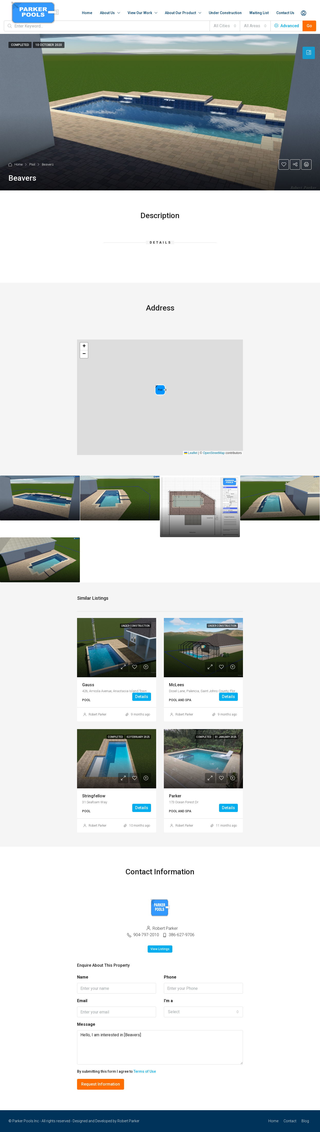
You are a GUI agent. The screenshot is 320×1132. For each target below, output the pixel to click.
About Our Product (180, 13)
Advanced (286, 25)
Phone (170, 977)
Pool (32, 164)
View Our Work (140, 13)
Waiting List (259, 13)
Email (82, 1000)
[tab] (309, 53)
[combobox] (225, 26)
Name (82, 977)
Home (87, 13)
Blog (305, 1121)
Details (141, 696)
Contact (290, 1121)
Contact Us (285, 13)
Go (309, 25)
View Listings (160, 949)
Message (86, 1024)
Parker (175, 796)
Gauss (88, 684)
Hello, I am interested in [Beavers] (160, 1047)
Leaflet (190, 453)
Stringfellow (93, 796)
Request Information (100, 1084)
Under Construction (225, 13)
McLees (176, 684)
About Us (107, 13)
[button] (160, 390)
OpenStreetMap (214, 453)
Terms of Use (145, 1071)
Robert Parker (97, 714)
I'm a (168, 1000)
